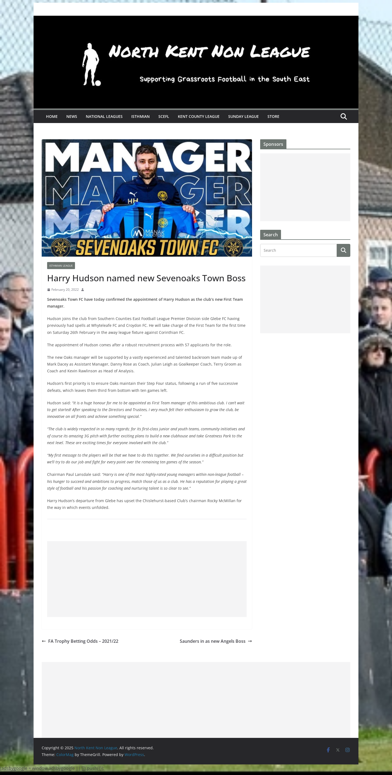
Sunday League (243, 116)
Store (273, 116)
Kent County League (199, 116)
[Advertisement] (147, 579)
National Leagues (104, 116)
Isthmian (140, 116)
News (71, 116)
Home (52, 116)
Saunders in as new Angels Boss (216, 641)
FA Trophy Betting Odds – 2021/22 (80, 641)
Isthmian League (61, 265)
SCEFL (163, 116)
